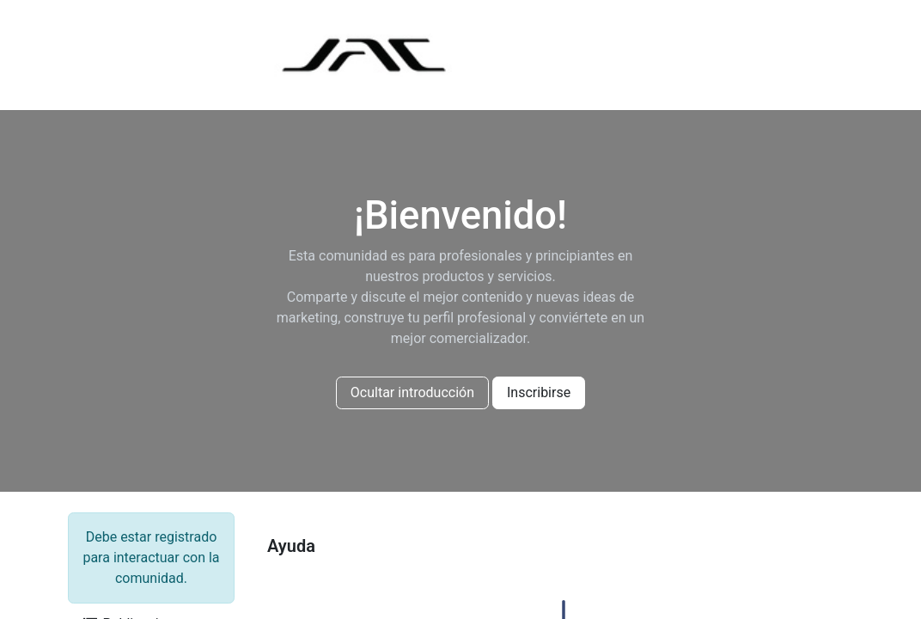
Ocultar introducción (412, 392)
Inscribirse (538, 392)
